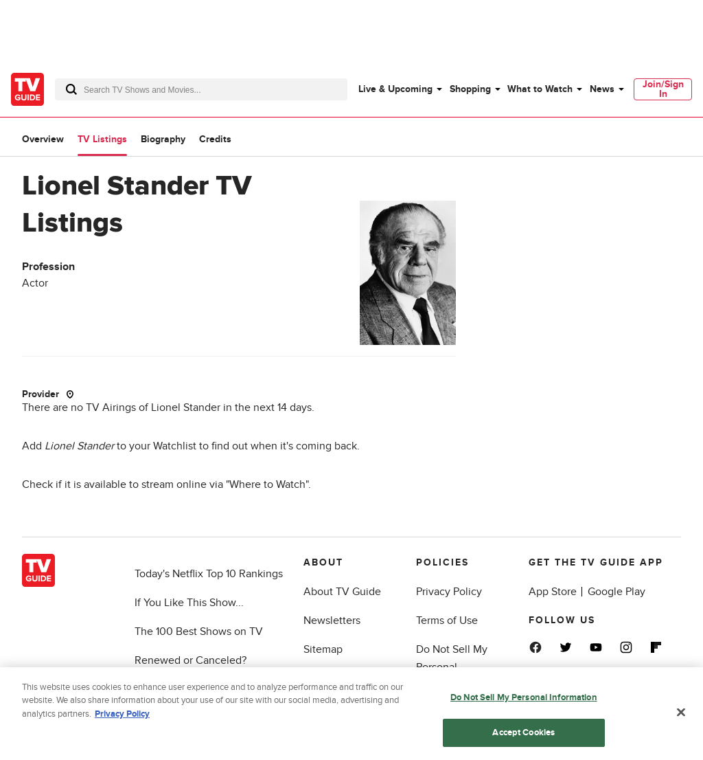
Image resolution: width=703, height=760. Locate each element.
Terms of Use (447, 620)
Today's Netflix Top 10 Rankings (209, 574)
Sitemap (323, 649)
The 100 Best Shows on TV (199, 631)
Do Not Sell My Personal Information (451, 667)
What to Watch (540, 89)
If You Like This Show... (189, 603)
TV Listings (102, 139)
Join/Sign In (663, 89)
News (602, 89)
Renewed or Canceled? (190, 660)
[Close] (681, 717)
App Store (553, 592)
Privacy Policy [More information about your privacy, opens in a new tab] (122, 718)
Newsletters (331, 620)
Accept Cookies (523, 736)
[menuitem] (399, 89)
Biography (163, 139)
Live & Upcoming (395, 89)
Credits (215, 139)
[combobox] (201, 89)
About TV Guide (342, 592)
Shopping (470, 89)
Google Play (616, 592)
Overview (43, 139)
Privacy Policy (449, 592)
